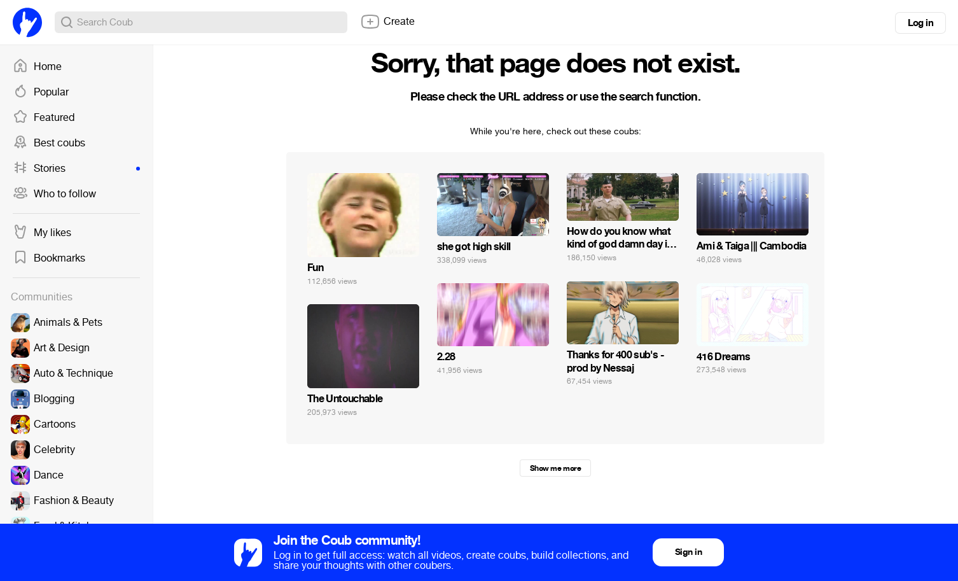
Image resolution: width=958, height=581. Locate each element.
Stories (76, 169)
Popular (41, 92)
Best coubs (49, 143)
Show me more (555, 468)
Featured (43, 118)
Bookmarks (49, 258)
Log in (920, 23)
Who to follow (54, 194)
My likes (42, 233)
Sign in (688, 552)
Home (37, 67)
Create (387, 21)
